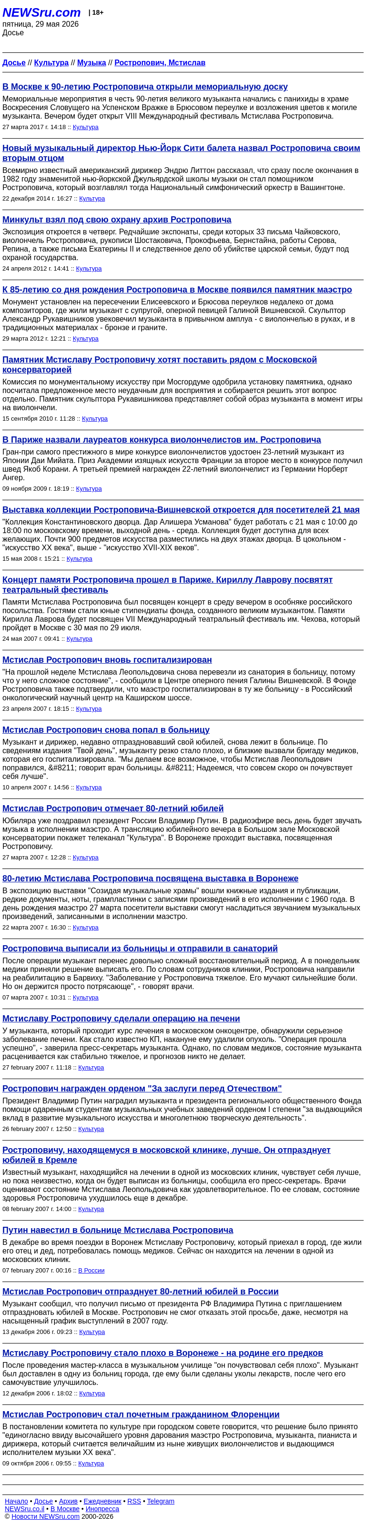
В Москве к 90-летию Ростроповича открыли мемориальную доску (145, 86)
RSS (134, 1501)
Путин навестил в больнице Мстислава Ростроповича (118, 1230)
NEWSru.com (41, 12)
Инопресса (103, 1509)
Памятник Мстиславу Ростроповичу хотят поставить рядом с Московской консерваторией (159, 364)
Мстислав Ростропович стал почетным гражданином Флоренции (141, 1414)
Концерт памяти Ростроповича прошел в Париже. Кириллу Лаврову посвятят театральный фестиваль (167, 585)
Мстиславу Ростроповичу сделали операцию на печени (121, 1018)
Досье (43, 1501)
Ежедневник (103, 1501)
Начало (16, 1501)
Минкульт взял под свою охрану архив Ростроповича (117, 219)
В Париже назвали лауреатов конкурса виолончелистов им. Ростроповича (161, 439)
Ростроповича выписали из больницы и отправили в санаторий (140, 948)
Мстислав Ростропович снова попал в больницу (106, 730)
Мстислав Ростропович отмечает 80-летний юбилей (113, 808)
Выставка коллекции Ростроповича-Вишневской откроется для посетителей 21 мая (181, 510)
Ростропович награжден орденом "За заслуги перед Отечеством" (142, 1088)
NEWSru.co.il (24, 1509)
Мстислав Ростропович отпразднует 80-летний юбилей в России (140, 1291)
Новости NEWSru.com (45, 1516)
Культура (86, 127)
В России (91, 1270)
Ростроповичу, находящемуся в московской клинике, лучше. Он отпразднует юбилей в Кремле (166, 1155)
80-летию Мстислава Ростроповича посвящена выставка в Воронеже (150, 878)
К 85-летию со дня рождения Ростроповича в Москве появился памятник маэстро (177, 289)
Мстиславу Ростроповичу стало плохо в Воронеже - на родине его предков (162, 1353)
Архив (68, 1501)
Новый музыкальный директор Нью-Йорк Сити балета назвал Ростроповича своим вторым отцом (181, 153)
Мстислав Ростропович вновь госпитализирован (107, 660)
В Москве (65, 1509)
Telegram (161, 1501)
